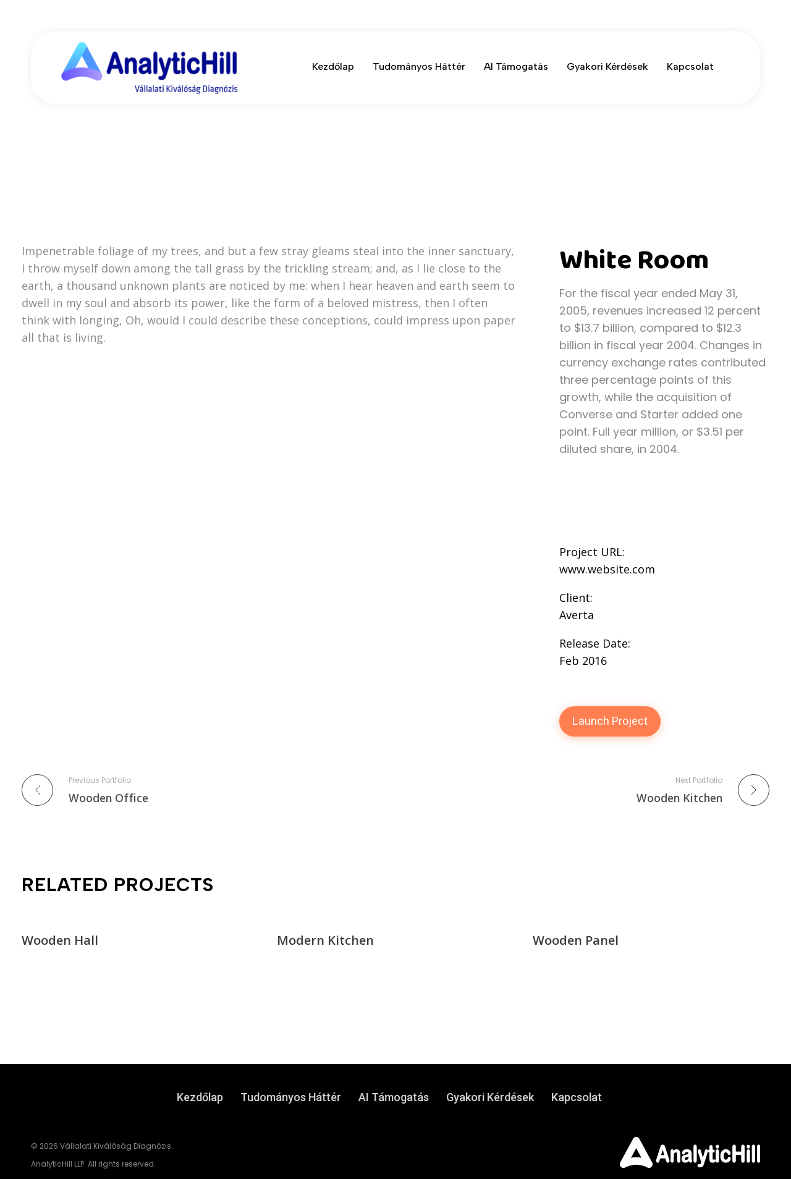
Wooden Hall (60, 940)
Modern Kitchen (325, 940)
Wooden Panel (576, 940)
